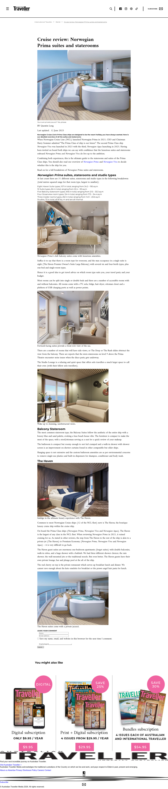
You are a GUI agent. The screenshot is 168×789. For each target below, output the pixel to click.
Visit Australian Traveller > (10, 765)
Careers (40, 770)
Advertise (12, 770)
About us (3, 770)
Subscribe (155, 8)
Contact (48, 770)
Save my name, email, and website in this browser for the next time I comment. (76, 639)
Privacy (19, 770)
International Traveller (43, 22)
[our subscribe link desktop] (84, 713)
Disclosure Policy (30, 770)
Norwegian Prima (91, 162)
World (58, 22)
